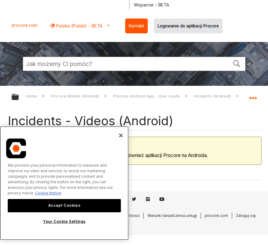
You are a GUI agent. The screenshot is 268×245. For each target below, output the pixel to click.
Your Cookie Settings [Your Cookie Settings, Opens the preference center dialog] (64, 221)
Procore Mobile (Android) (75, 95)
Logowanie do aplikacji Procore (188, 25)
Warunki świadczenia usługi (172, 215)
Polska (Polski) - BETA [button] (78, 25)
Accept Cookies (64, 205)
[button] (236, 63)
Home (32, 95)
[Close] (121, 135)
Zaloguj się (246, 215)
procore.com (24, 25)
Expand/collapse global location (253, 95)
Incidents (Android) (213, 95)
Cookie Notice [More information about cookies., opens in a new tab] (48, 193)
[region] (64, 183)
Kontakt (136, 25)
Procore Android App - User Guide (147, 95)
